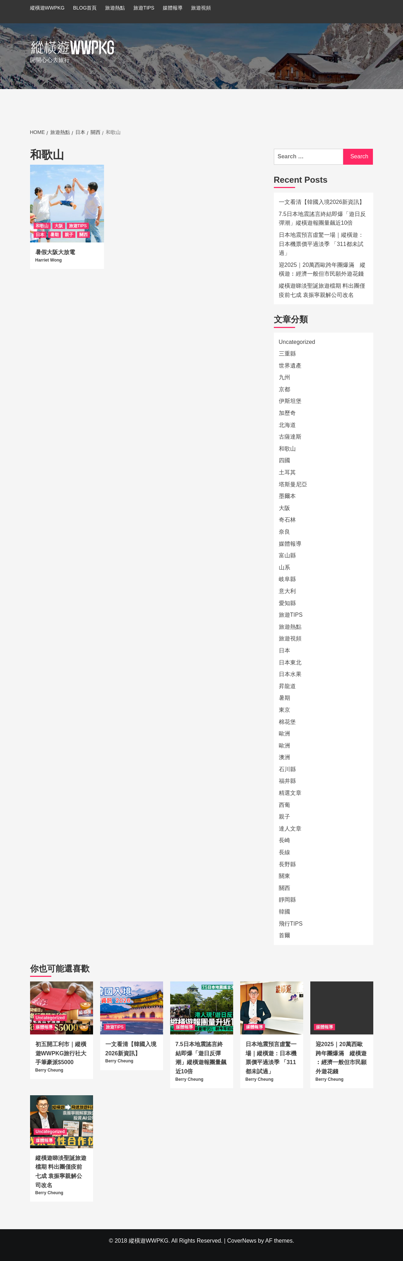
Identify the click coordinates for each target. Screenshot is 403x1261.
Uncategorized (297, 342)
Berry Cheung (49, 1070)
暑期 (54, 234)
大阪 (58, 225)
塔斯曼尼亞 (293, 484)
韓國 (284, 912)
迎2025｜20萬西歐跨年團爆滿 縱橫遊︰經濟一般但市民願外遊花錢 (322, 269)
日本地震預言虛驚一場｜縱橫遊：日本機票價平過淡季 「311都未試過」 (321, 244)
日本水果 (290, 674)
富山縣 (287, 555)
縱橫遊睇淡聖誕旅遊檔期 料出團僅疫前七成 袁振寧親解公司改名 (322, 290)
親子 (69, 234)
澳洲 (284, 757)
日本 (40, 234)
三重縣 (287, 354)
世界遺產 (290, 366)
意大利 (287, 591)
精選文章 (290, 793)
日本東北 (290, 662)
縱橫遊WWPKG (47, 8)
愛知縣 (287, 603)
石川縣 (287, 769)
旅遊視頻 (201, 8)
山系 (284, 567)
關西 (83, 234)
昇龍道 (287, 686)
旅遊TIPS (143, 8)
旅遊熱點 (115, 8)
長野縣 (287, 864)
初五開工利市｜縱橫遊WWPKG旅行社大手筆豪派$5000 (61, 1053)
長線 (284, 852)
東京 (284, 710)
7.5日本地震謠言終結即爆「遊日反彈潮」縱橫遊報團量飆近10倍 (322, 218)
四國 (284, 460)
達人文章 (290, 829)
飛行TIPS (291, 924)
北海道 (287, 425)
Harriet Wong (48, 260)
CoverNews (242, 1241)
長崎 (284, 840)
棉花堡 (287, 722)
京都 (284, 389)
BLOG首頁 (85, 8)
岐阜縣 (287, 579)
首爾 (284, 935)
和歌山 (42, 225)
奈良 (284, 532)
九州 (284, 377)
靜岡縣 (287, 900)
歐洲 (284, 734)
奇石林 (287, 520)
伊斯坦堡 (290, 401)
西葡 (284, 805)
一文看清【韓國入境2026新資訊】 (322, 202)
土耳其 (287, 472)
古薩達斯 (290, 437)
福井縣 (287, 781)
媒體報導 (173, 8)
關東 (284, 876)
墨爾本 (287, 496)
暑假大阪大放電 (55, 252)
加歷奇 (287, 413)
